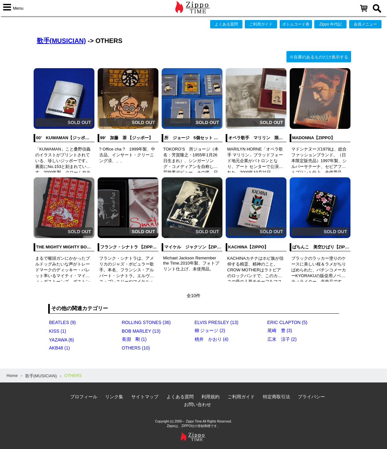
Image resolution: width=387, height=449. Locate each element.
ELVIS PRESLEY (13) (217, 322)
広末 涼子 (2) (282, 339)
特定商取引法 (276, 396)
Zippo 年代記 (330, 24)
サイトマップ (144, 396)
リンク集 (114, 396)
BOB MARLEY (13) (141, 331)
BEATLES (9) (62, 322)
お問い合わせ (197, 404)
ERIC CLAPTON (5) (287, 322)
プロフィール (83, 396)
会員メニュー (365, 24)
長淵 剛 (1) (134, 339)
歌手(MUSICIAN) (61, 40)
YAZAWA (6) (61, 339)
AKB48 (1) (59, 347)
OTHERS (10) (136, 347)
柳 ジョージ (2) (210, 330)
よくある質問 (226, 24)
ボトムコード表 (295, 24)
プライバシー (311, 396)
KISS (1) (57, 331)
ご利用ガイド (261, 24)
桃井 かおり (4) (212, 339)
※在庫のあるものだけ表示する (318, 57)
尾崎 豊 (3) (279, 330)
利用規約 (210, 396)
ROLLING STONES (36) (146, 322)
